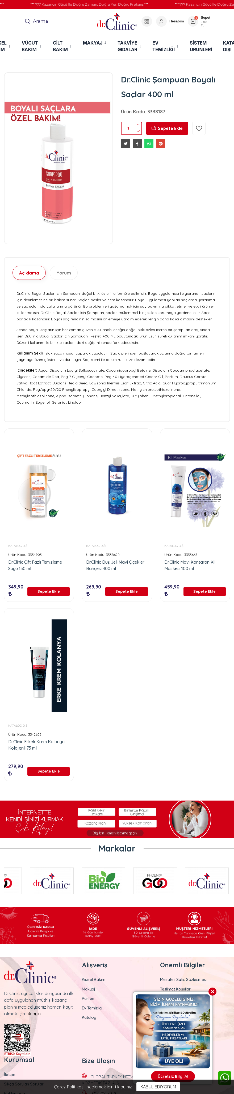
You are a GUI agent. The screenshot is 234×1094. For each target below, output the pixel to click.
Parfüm (88, 998)
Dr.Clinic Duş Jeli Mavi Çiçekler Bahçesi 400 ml (115, 565)
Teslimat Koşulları (175, 989)
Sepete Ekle (167, 128)
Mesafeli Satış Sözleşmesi (183, 979)
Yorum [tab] (63, 273)
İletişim (10, 1074)
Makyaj (88, 989)
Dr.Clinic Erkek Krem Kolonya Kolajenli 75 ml (36, 745)
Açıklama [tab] (29, 273)
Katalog (89, 1017)
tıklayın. (33, 1013)
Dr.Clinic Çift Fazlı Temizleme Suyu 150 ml (35, 565)
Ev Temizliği (92, 1008)
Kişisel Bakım (93, 979)
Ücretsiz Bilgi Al (173, 1076)
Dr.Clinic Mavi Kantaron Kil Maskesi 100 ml (189, 565)
